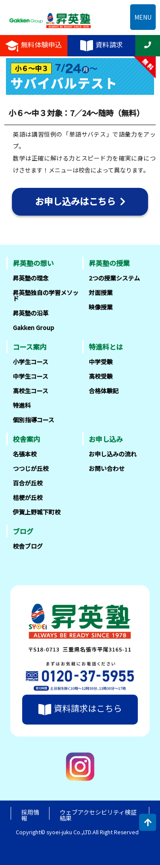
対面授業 (101, 292)
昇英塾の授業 (109, 263)
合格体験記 (104, 391)
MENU (142, 17)
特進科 (22, 405)
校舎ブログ (28, 546)
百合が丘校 (28, 483)
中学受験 (101, 362)
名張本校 (25, 454)
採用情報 (30, 815)
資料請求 (101, 45)
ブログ (23, 531)
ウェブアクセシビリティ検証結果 (98, 815)
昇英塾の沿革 (31, 313)
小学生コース (30, 362)
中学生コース (30, 376)
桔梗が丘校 (28, 497)
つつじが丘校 (31, 468)
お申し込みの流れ (113, 454)
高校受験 (101, 376)
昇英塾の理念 (31, 278)
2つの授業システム (114, 278)
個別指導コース (33, 420)
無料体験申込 (34, 45)
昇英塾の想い (33, 263)
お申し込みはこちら (80, 201)
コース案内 (30, 346)
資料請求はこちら (80, 709)
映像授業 (101, 307)
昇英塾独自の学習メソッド (46, 295)
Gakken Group (33, 327)
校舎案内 (26, 438)
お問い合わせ (107, 468)
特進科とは (106, 346)
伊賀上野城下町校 (37, 512)
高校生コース (30, 391)
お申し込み (106, 438)
